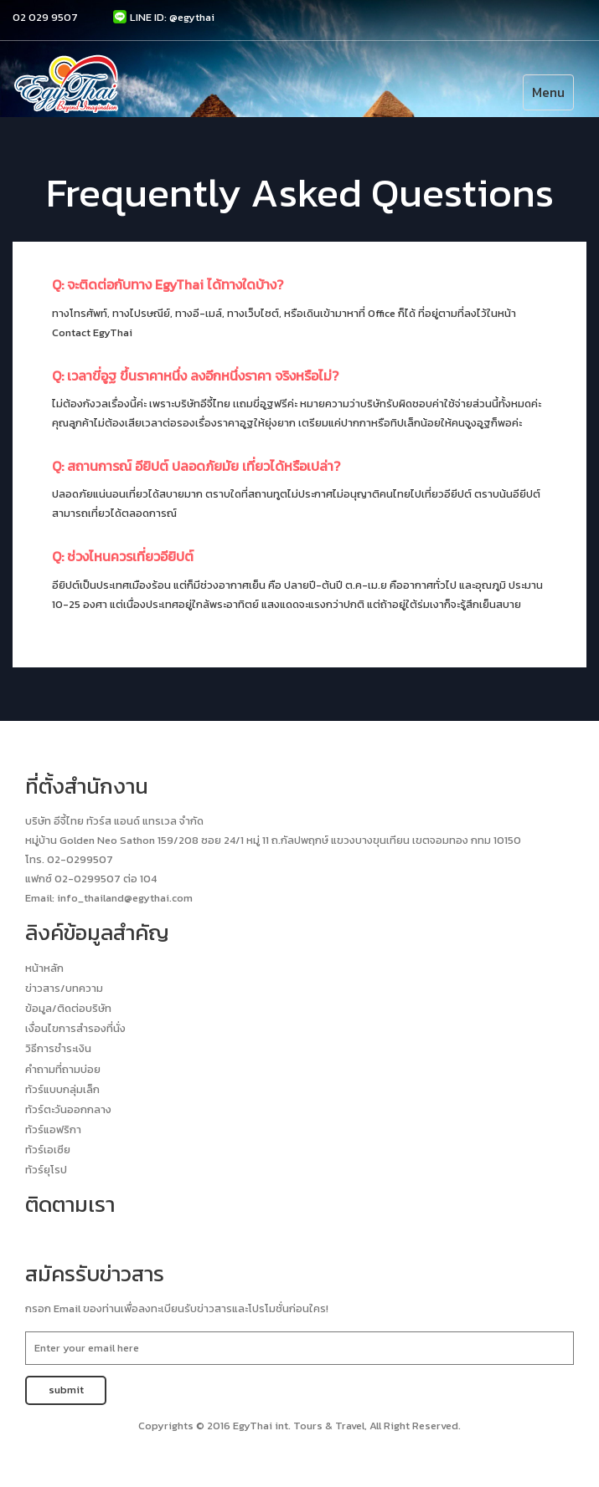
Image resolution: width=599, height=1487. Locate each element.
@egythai (191, 17)
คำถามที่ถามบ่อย (63, 1069)
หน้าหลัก (44, 968)
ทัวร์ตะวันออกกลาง (68, 1109)
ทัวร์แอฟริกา (53, 1129)
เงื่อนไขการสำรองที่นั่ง (75, 1028)
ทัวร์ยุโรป (46, 1170)
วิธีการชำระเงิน (58, 1048)
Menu (548, 92)
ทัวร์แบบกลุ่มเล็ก (62, 1089)
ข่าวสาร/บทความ (64, 988)
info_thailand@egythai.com (125, 898)
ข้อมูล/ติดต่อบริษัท (68, 1008)
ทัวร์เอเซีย (47, 1149)
